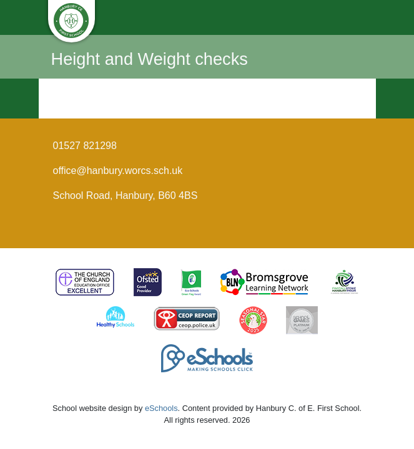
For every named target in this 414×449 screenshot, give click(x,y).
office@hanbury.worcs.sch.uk (118, 170)
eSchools (161, 408)
